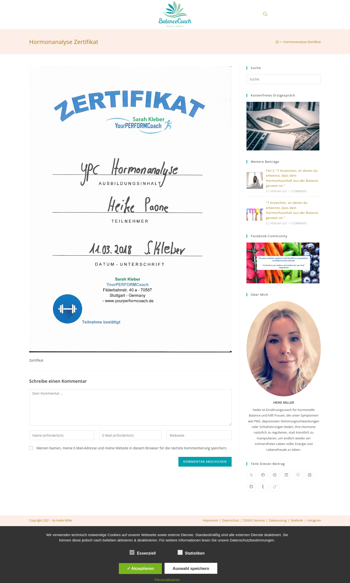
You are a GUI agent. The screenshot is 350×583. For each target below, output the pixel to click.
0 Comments (298, 223)
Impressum (210, 520)
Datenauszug (278, 520)
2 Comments (298, 191)
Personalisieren (167, 580)
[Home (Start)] (277, 42)
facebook (297, 520)
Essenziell (143, 552)
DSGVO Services (254, 520)
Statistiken (191, 552)
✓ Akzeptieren (140, 568)
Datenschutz (230, 520)
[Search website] (265, 14)
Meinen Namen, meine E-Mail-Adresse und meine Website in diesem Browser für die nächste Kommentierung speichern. (132, 448)
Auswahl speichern (191, 568)
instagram (314, 520)
